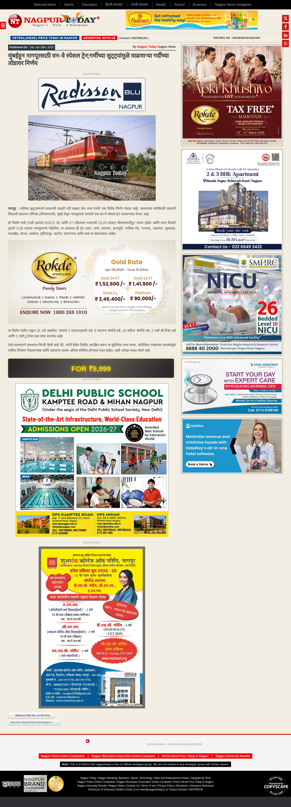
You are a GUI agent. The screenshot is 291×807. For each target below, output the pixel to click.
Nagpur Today (147, 46)
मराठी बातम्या (139, 4)
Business (200, 4)
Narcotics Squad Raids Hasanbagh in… (34, 722)
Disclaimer (182, 785)
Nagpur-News (116, 785)
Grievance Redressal (202, 785)
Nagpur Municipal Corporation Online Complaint (123, 756)
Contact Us (133, 785)
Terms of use (148, 785)
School (179, 4)
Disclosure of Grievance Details (106, 789)
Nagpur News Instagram (233, 4)
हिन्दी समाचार (114, 4)
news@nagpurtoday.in (152, 789)
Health (161, 4)
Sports (69, 4)
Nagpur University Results (232, 756)
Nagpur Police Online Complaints (63, 756)
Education (89, 4)
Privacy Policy (166, 785)
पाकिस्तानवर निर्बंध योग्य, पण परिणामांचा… (31, 715)
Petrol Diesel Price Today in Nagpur (185, 756)
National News (45, 4)
